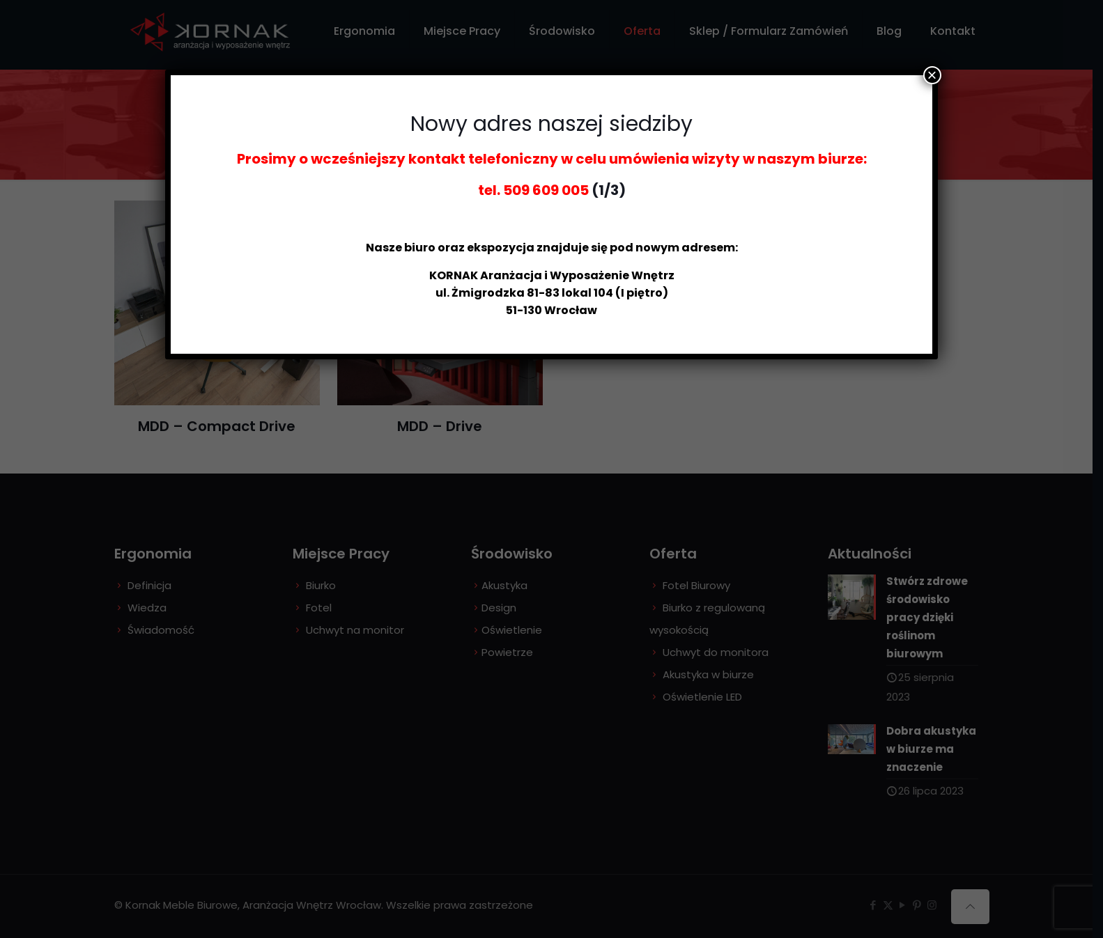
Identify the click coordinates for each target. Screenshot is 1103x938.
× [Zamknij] (932, 75)
